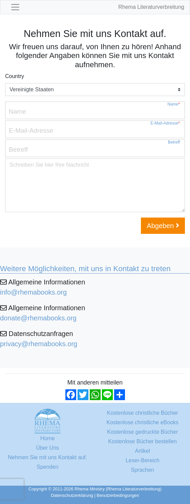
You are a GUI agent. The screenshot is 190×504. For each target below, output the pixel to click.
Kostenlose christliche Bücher (142, 413)
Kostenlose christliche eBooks (142, 422)
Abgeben (163, 225)
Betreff (174, 142)
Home (47, 438)
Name (173, 104)
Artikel (142, 451)
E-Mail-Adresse (165, 123)
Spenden (47, 467)
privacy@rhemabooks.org (38, 344)
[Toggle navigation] (15, 7)
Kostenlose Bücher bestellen (142, 441)
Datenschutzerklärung (72, 495)
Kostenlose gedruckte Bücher (142, 432)
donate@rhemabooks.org (38, 318)
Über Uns (47, 448)
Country (14, 76)
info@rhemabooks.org (33, 292)
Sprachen (142, 470)
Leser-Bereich (143, 460)
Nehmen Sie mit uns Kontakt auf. (47, 457)
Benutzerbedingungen (118, 495)
